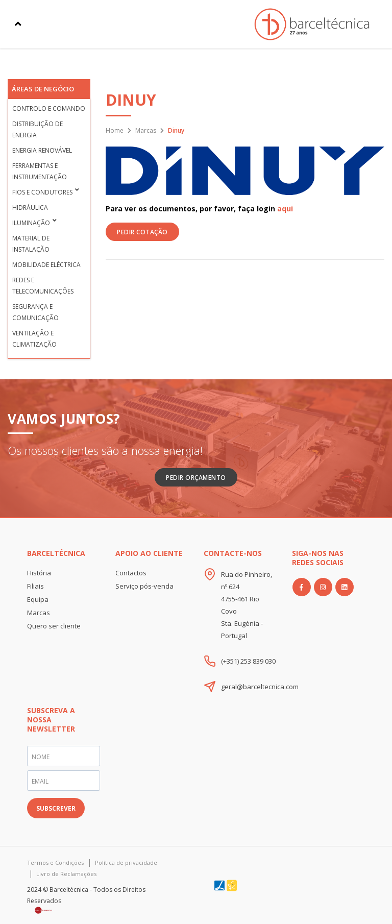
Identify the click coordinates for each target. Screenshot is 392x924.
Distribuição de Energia (37, 129)
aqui (285, 208)
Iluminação (31, 222)
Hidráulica (30, 207)
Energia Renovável (42, 150)
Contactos (130, 572)
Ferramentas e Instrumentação (39, 171)
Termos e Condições (55, 862)
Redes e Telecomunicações (43, 286)
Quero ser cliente (54, 625)
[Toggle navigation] (18, 24)
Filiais (35, 586)
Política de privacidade (126, 862)
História (39, 572)
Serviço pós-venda (144, 586)
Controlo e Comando (48, 108)
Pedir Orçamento (196, 477)
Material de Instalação (31, 244)
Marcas (145, 130)
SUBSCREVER (56, 808)
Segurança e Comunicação (35, 312)
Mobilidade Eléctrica (46, 264)
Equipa (37, 599)
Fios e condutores (42, 192)
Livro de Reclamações (66, 874)
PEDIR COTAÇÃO (142, 232)
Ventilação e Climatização (34, 339)
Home (115, 130)
